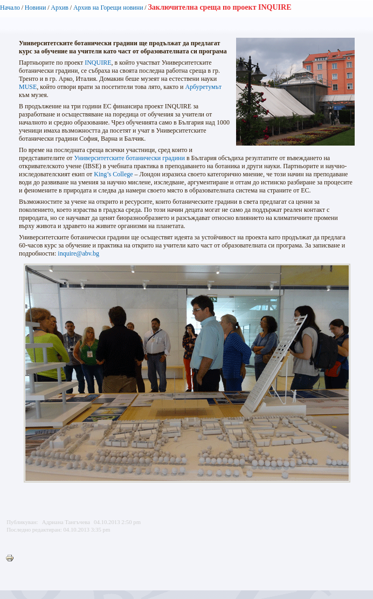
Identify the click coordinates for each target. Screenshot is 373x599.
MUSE (28, 87)
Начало (10, 7)
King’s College (113, 174)
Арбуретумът (203, 87)
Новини (35, 7)
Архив (59, 7)
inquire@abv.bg (78, 253)
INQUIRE (98, 62)
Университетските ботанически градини (129, 158)
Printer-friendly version (12, 558)
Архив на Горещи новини (108, 7)
